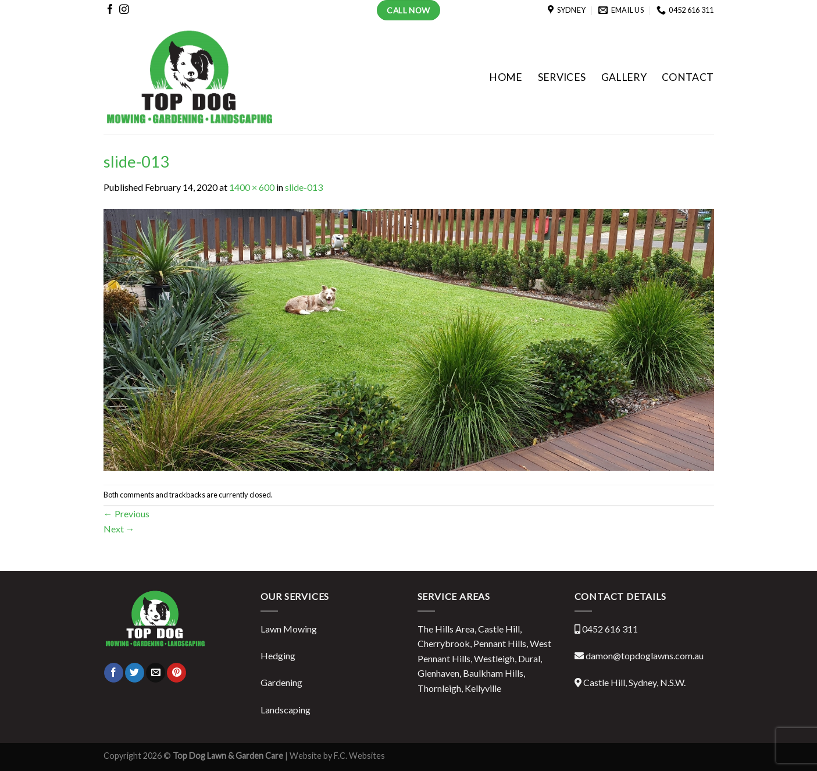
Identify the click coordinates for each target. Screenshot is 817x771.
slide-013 (304, 187)
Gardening (281, 682)
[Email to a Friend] (155, 673)
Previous (126, 513)
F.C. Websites (358, 756)
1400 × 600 (251, 187)
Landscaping (286, 709)
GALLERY (624, 77)
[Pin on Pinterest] (176, 673)
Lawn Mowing (289, 628)
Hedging (278, 655)
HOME (505, 77)
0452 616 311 (610, 628)
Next (119, 528)
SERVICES (562, 77)
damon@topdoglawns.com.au (645, 655)
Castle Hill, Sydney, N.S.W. (634, 682)
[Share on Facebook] (113, 673)
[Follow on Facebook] (110, 11)
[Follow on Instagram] (124, 11)
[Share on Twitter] (134, 673)
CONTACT (687, 77)
